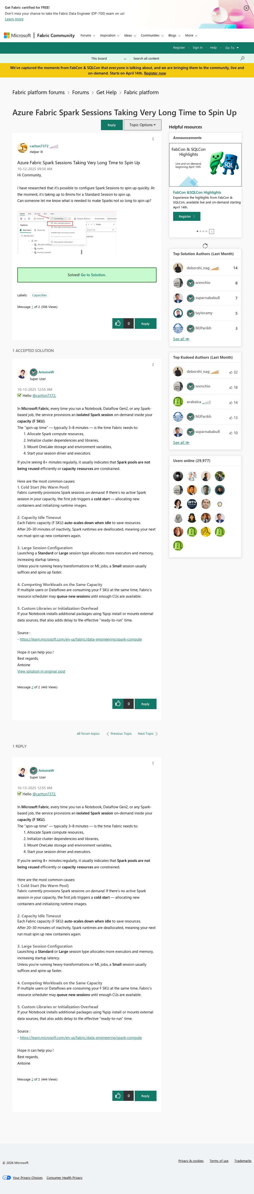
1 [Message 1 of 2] (32, 307)
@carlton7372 (43, 395)
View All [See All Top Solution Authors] (181, 339)
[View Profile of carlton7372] (39, 145)
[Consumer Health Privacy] (64, 1177)
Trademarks (243, 1160)
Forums (86, 35)
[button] (153, 138)
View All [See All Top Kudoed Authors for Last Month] (181, 442)
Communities (150, 35)
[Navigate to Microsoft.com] (17, 35)
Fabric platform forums (38, 91)
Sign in (197, 47)
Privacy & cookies (191, 1160)
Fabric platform (141, 91)
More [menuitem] (189, 35)
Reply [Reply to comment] (145, 704)
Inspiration (107, 35)
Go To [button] (229, 47)
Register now (155, 73)
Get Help (106, 91)
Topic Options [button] (141, 124)
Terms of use (219, 1160)
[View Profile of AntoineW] (46, 371)
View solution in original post (41, 671)
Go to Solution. (93, 274)
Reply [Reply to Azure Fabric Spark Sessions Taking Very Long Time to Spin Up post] (145, 323)
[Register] (186, 216)
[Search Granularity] (108, 58)
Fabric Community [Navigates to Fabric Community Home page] (56, 35)
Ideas (128, 35)
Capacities (39, 295)
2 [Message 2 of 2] (32, 687)
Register (179, 47)
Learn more (14, 18)
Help (213, 47)
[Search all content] (189, 58)
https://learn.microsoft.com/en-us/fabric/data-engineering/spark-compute (81, 639)
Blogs (172, 35)
